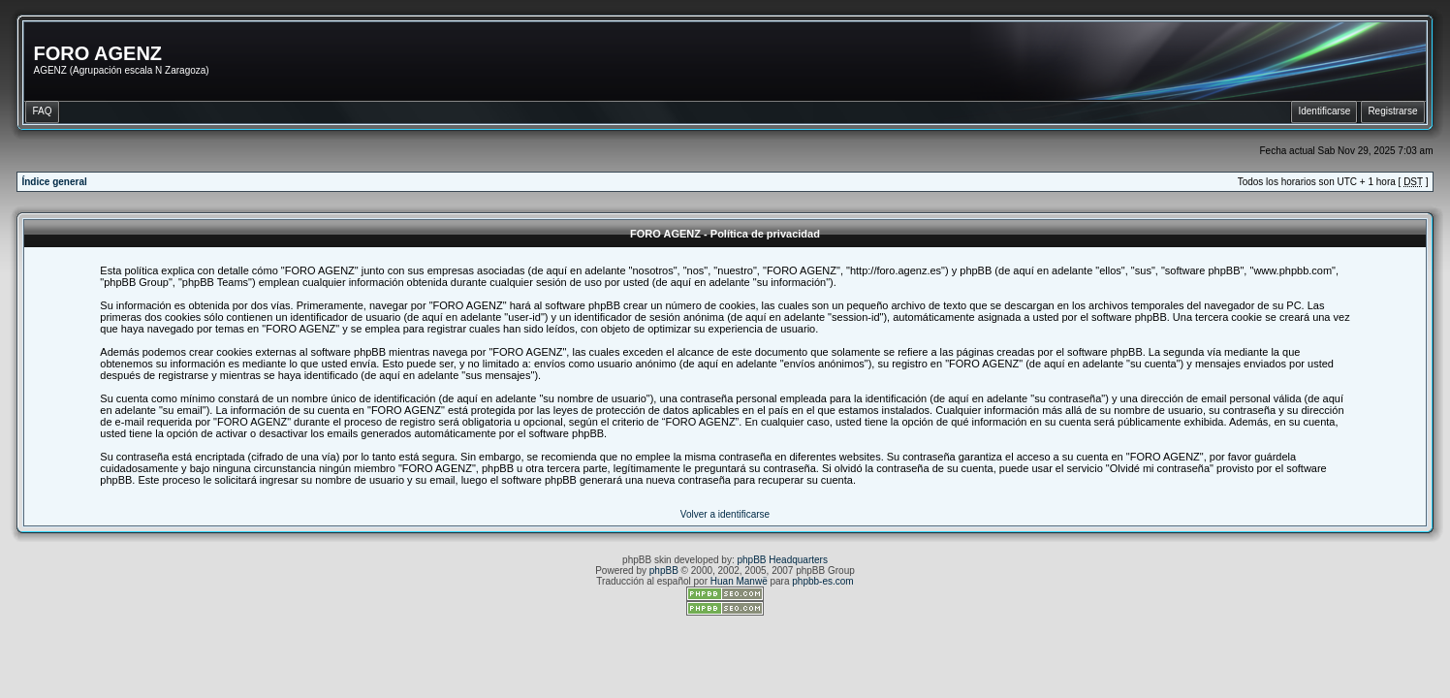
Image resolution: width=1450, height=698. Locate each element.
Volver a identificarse (725, 514)
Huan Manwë (739, 581)
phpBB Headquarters (783, 560)
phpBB (663, 570)
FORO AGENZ (97, 53)
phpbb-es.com (822, 581)
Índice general (53, 181)
